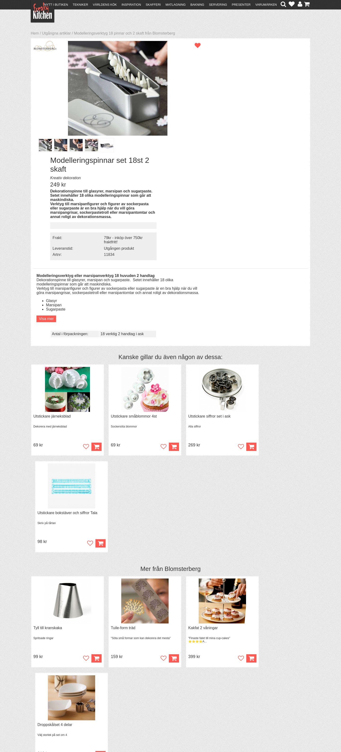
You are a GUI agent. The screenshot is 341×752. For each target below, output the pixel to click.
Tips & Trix (109, 696)
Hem (35, 33)
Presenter (241, 4)
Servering (218, 4)
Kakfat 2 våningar (190, 402)
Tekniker (80, 4)
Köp (302, 432)
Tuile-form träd (116, 402)
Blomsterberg (183, 342)
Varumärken (266, 4)
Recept (107, 692)
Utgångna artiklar (56, 33)
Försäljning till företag (51, 705)
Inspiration (131, 4)
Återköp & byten (46, 700)
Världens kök (105, 4)
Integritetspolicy (46, 709)
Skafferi (153, 4)
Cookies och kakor (169, 701)
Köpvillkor (41, 696)
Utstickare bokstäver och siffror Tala (276, 286)
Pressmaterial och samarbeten (179, 697)
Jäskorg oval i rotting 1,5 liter (270, 517)
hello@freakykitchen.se (153, 736)
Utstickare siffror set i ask (196, 286)
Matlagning (176, 4)
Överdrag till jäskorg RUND (198, 517)
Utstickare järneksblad (52, 286)
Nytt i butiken (56, 4)
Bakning (197, 4)
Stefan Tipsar (112, 705)
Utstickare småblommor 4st (127, 286)
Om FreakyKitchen (169, 692)
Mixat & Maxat (113, 700)
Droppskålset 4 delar (263, 402)
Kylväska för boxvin (120, 517)
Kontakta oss (44, 692)
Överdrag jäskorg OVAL (53, 517)
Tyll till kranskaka (47, 402)
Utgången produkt (270, 135)
